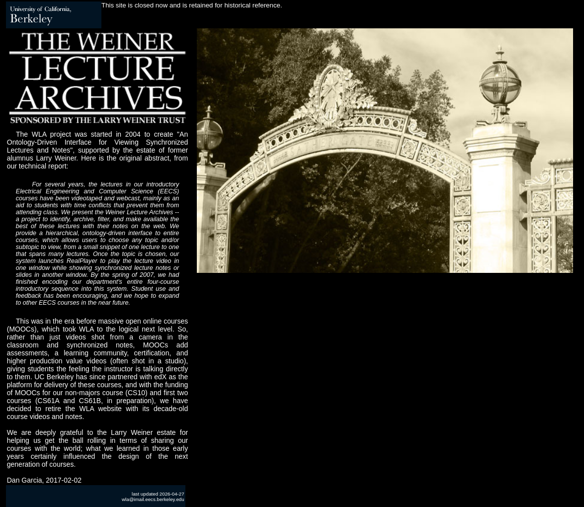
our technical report (37, 166)
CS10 (136, 393)
